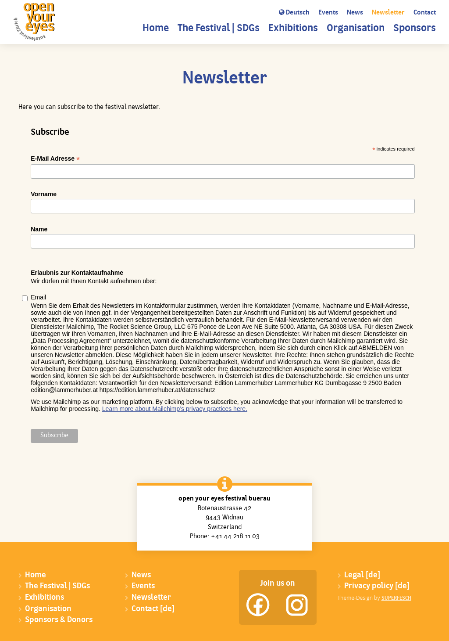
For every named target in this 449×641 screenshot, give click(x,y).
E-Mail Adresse (55, 159)
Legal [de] (362, 575)
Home (156, 29)
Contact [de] (153, 609)
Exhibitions (293, 29)
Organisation (356, 29)
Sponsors (414, 29)
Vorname (44, 194)
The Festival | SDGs (219, 29)
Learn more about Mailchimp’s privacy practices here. (174, 408)
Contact (424, 13)
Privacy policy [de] (377, 586)
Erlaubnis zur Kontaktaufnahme (77, 272)
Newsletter (388, 13)
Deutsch (294, 12)
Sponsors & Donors (59, 620)
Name (39, 229)
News (355, 13)
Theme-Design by (374, 597)
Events (328, 13)
